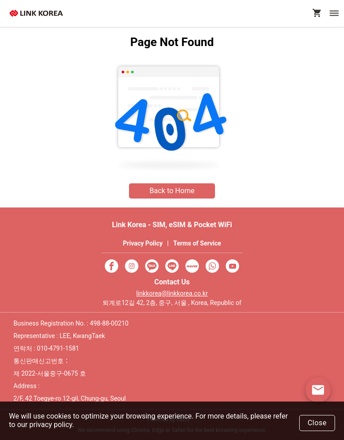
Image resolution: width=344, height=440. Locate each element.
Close (317, 423)
